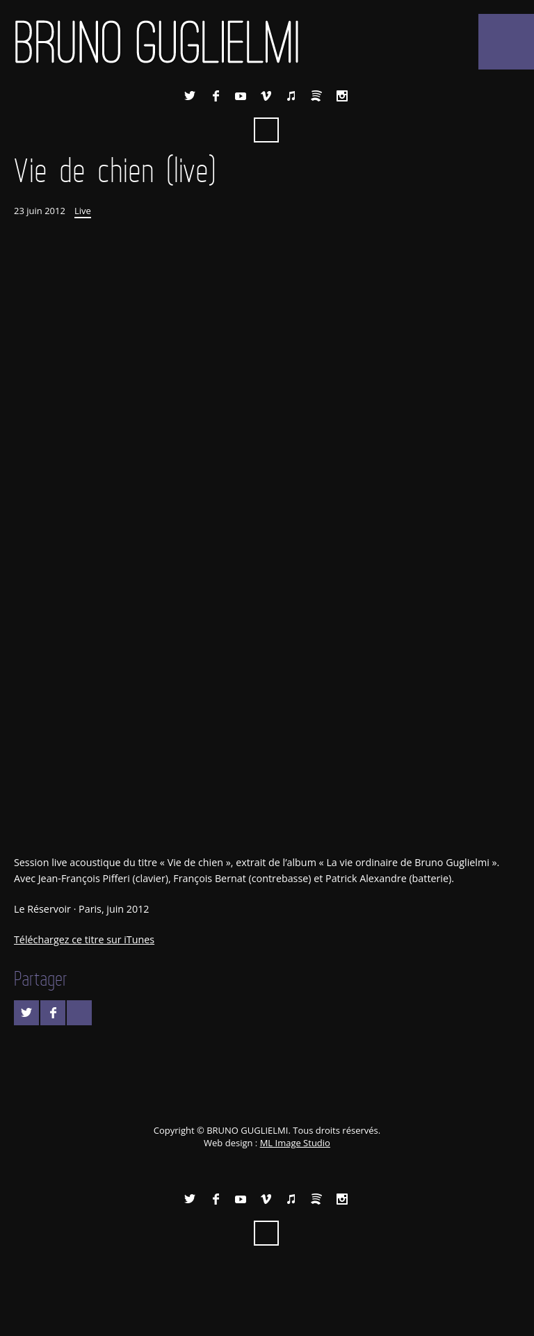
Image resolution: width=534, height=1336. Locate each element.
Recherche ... (266, 129)
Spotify (316, 95)
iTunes (291, 95)
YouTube (240, 95)
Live (82, 210)
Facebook (215, 95)
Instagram (342, 95)
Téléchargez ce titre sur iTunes (84, 939)
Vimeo (266, 95)
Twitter (189, 95)
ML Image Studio (295, 1143)
